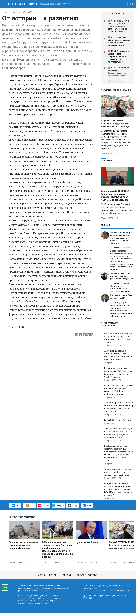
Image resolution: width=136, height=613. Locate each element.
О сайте (41, 575)
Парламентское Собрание (116, 90)
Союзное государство (11, 12)
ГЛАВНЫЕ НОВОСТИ (114, 14)
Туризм (12, 562)
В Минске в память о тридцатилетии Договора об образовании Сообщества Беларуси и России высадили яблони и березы (57, 549)
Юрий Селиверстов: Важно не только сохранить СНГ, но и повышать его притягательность (118, 56)
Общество (47, 562)
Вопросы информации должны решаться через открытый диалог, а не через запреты (121, 237)
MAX (87, 505)
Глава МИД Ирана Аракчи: (117, 419)
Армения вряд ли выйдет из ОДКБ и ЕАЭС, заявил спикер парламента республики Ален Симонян (118, 407)
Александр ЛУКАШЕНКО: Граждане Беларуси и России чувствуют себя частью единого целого (115, 195)
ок (29, 505)
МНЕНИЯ (105, 225)
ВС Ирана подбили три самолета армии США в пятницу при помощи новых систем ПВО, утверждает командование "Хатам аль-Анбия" (118, 453)
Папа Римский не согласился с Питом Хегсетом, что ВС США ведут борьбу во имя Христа (119, 338)
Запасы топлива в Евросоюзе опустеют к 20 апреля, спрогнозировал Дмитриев (118, 471)
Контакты (54, 575)
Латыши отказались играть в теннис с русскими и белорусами (121, 276)
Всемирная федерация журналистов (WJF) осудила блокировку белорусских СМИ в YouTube (118, 372)
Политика (106, 160)
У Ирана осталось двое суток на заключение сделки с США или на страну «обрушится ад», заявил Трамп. (119, 433)
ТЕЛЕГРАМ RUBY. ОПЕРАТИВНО (109, 324)
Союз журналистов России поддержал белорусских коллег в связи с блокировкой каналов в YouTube (118, 26)
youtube (43, 505)
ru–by (72, 505)
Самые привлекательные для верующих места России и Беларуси (23, 545)
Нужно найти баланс (87, 542)
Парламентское (116, 562)
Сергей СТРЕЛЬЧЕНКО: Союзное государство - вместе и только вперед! (115, 123)
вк (15, 505)
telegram (58, 505)
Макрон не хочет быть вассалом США (122, 296)
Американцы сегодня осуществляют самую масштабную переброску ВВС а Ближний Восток (119, 355)
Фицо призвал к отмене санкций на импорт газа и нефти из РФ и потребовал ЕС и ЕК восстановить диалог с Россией (119, 489)
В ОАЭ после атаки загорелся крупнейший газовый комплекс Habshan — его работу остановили (118, 390)
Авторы (67, 575)
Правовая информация (86, 575)
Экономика (81, 562)
